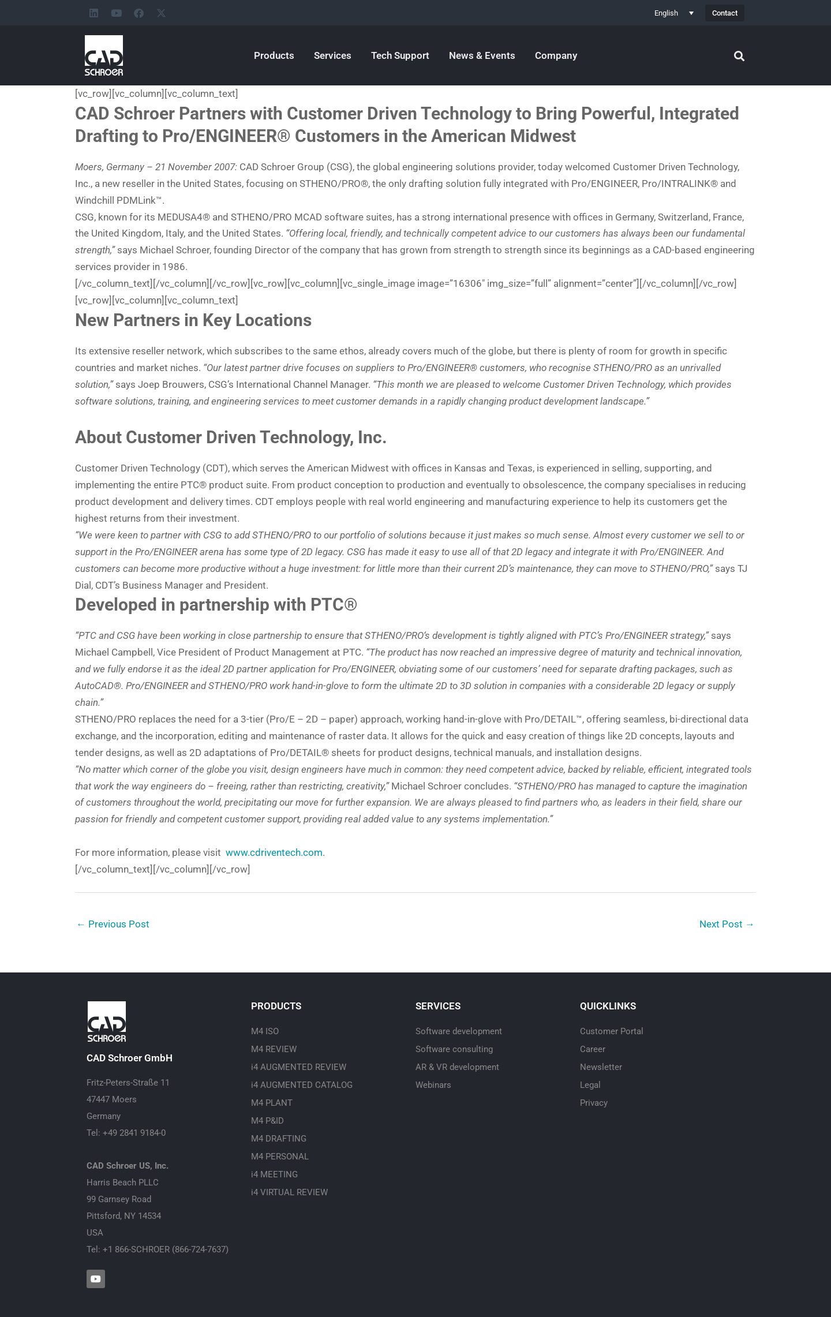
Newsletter (601, 1067)
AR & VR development (457, 1067)
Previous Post (112, 924)
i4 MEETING (274, 1174)
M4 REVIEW (274, 1049)
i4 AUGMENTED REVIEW (298, 1067)
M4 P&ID (267, 1121)
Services (332, 55)
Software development (458, 1031)
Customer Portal (611, 1031)
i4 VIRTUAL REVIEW (289, 1192)
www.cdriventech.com (274, 852)
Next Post (727, 924)
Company (556, 55)
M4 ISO (265, 1031)
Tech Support (400, 55)
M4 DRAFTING (278, 1138)
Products (274, 55)
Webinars (433, 1085)
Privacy (594, 1103)
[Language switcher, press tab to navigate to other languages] (674, 13)
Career (592, 1049)
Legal (590, 1085)
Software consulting (454, 1049)
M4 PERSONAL (280, 1156)
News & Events (482, 55)
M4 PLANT (272, 1103)
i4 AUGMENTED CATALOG (302, 1085)
